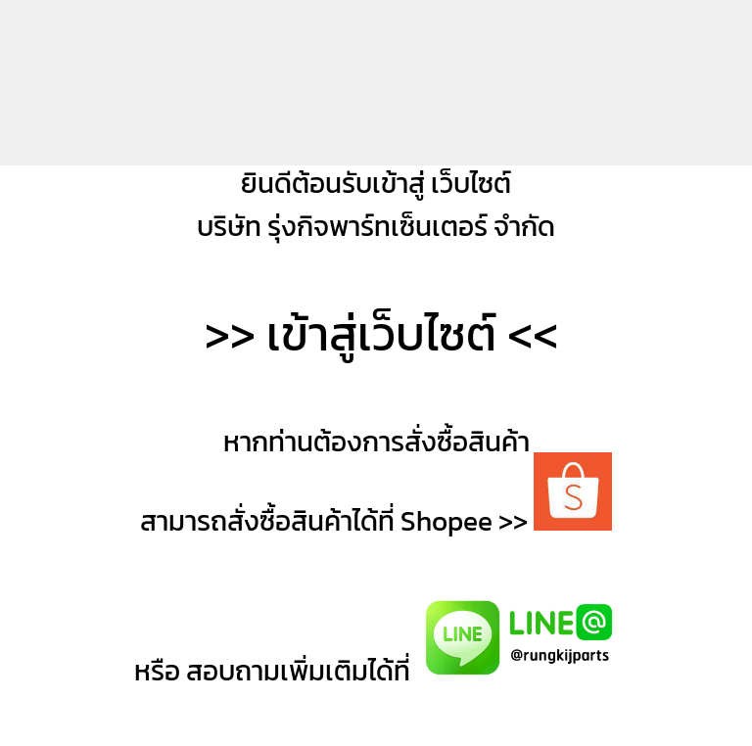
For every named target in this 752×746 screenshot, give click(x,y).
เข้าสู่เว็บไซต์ (381, 334)
